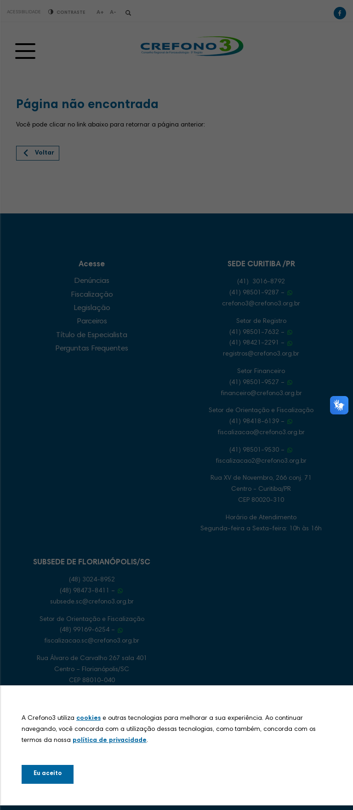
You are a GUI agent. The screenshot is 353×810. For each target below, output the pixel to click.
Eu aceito (48, 774)
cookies (88, 718)
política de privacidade (110, 740)
